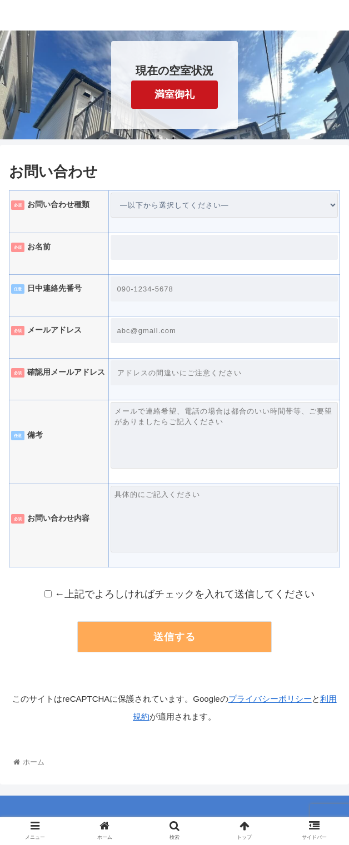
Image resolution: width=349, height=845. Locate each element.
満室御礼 (174, 94)
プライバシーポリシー (270, 698)
